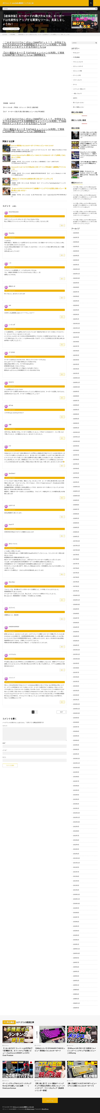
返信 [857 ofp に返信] (62, 417)
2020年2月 (76, 423)
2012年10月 (76, 822)
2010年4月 (76, 930)
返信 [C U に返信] (62, 465)
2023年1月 (76, 264)
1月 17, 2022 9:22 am (10, 237)
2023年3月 (76, 255)
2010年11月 (76, 899)
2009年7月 (76, 962)
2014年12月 (76, 704)
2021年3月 (76, 364)
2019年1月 (76, 482)
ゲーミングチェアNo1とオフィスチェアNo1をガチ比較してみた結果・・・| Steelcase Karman (17, 1085)
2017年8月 (76, 559)
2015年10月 (76, 659)
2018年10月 (76, 495)
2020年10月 (76, 387)
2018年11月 (76, 491)
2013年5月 (76, 790)
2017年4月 (76, 577)
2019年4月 (76, 468)
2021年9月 (76, 337)
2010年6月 (76, 921)
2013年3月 (76, 799)
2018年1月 (76, 536)
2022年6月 (76, 296)
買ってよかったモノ (78, 102)
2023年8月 (76, 233)
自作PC (75, 98)
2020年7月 (76, 400)
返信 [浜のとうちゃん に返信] (62, 574)
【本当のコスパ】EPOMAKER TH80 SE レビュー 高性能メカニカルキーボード (50, 1049)
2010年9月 (76, 908)
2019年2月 (76, 477)
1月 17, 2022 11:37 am (10, 356)
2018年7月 (76, 509)
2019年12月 (76, 432)
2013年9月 (76, 772)
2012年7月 (76, 835)
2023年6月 (76, 242)
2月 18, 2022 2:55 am (10, 586)
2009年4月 (76, 976)
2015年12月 (76, 649)
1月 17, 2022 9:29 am (10, 267)
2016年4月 (76, 631)
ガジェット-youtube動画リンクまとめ (23, 1107)
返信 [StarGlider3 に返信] (62, 497)
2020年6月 (76, 405)
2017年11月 (76, 545)
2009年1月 (76, 985)
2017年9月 (76, 554)
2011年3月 (76, 885)
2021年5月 (76, 355)
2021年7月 (76, 346)
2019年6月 (76, 459)
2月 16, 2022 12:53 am (10, 548)
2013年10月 (76, 767)
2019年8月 (76, 450)
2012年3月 (76, 849)
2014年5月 (76, 736)
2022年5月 (76, 301)
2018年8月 (76, 504)
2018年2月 (76, 532)
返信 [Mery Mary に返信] (62, 600)
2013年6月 (76, 785)
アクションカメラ (78, 61)
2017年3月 (76, 582)
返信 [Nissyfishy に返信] (62, 255)
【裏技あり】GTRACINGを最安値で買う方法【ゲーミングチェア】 (32, 179)
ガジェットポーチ (78, 66)
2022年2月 (76, 314)
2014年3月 (76, 745)
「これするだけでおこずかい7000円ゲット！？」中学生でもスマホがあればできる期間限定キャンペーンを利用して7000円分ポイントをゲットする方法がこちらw (34, 45)
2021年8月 (76, 341)
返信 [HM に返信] (62, 317)
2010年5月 (76, 926)
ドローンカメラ (77, 80)
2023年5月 (76, 246)
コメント (5, 725)
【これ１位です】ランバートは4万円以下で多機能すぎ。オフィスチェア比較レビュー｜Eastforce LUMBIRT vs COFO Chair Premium (88, 145)
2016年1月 (76, 645)
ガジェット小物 (77, 71)
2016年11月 (76, 600)
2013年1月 (76, 808)
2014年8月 (76, 722)
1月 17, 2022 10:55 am (10, 310)
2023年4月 (76, 251)
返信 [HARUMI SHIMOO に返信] (62, 646)
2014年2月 (76, 749)
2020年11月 (76, 382)
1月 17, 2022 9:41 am (10, 290)
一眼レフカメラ (77, 93)
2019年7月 (76, 455)
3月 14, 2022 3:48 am (10, 631)
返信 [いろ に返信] (62, 278)
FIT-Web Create (29, 1109)
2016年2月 (76, 640)
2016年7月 (76, 618)
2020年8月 (76, 396)
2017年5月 (76, 572)
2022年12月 (76, 269)
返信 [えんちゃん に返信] (62, 619)
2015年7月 (76, 672)
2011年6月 (76, 876)
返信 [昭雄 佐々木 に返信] (62, 297)
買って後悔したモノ (78, 107)
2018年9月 (76, 500)
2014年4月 (76, 740)
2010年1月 (76, 944)
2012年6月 (76, 840)
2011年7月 (76, 872)
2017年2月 (76, 586)
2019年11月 (76, 437)
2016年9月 (76, 609)
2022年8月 (76, 287)
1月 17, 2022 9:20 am (10, 216)
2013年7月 (76, 781)
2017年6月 (76, 568)
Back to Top (50, 1100)
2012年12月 (76, 813)
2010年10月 (76, 903)
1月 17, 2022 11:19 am (10, 329)
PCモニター (76, 52)
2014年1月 (76, 754)
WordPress (45, 1109)
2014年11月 (76, 708)
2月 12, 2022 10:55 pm (10, 529)
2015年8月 (76, 668)
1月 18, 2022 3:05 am (10, 450)
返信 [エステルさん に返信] (62, 670)
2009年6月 (76, 967)
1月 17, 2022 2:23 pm (10, 429)
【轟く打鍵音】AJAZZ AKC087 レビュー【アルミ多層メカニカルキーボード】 (82, 1084)
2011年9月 (76, 867)
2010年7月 (76, 917)
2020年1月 (76, 427)
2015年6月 (76, 677)
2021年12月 (76, 323)
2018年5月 (76, 518)
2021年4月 (76, 359)
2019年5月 (76, 464)
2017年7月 (76, 563)
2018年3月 (76, 527)
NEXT (61, 712)
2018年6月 (76, 514)
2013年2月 (76, 804)
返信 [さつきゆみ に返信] (62, 374)
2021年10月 (76, 332)
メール (5, 750)
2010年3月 (76, 935)
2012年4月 (76, 844)
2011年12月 (76, 858)
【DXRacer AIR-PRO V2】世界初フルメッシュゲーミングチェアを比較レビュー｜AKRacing (81, 1050)
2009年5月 (76, 971)
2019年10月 (76, 441)
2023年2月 (76, 260)
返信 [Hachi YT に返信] (62, 536)
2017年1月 (76, 591)
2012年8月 (76, 831)
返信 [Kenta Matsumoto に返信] (62, 225)
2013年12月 (76, 758)
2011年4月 (76, 881)
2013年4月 (76, 794)
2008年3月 (76, 998)
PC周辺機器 (15, 28)
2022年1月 (76, 319)
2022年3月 (76, 310)
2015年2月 (76, 695)
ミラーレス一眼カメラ (79, 89)
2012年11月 (76, 817)
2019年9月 (76, 446)
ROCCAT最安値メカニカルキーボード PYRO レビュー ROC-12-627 (32, 145)
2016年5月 (76, 627)
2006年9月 (76, 1007)
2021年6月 (76, 350)
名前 (4, 743)
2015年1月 (76, 699)
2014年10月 (76, 713)
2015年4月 (76, 686)
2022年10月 (76, 278)
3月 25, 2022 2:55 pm (10, 682)
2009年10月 (76, 953)
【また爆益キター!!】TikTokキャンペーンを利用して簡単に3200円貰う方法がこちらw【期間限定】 (33, 54)
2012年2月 (76, 853)
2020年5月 (76, 409)
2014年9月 (76, 717)
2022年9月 (76, 282)
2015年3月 (76, 690)
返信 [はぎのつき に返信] (62, 517)
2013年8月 (76, 776)
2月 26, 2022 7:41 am (10, 612)
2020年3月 (76, 418)
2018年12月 (76, 486)
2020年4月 (76, 414)
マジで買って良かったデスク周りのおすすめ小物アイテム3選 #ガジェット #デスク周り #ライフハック (85, 188)
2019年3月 (76, 473)
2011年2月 (76, 890)
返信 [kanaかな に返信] (62, 397)
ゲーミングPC (77, 75)
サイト (4, 757)
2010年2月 (76, 939)
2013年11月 (76, 763)
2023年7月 (76, 237)
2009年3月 (76, 980)
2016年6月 (76, 622)
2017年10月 (76, 550)
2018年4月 (76, 523)
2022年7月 (76, 292)
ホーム (75, 84)
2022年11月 (76, 273)
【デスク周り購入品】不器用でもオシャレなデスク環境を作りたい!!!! (88, 163)
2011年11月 (76, 862)
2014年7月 (76, 727)
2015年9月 (76, 663)
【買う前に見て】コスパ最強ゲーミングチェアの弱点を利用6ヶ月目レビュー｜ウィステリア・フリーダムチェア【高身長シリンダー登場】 (50, 1086)
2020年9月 (76, 391)
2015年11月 (76, 654)
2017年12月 (76, 541)
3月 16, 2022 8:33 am (10, 658)
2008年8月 (76, 989)
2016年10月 (76, 604)
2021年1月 (76, 373)
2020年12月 (76, 378)
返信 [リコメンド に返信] (62, 702)
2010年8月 (76, 912)
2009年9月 (76, 958)
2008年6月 (76, 994)
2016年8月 (76, 613)
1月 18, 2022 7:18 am (10, 478)
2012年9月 (76, 826)
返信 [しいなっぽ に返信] (62, 344)
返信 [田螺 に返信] (62, 438)
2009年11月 (76, 949)
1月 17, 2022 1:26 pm (10, 386)
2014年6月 (76, 731)
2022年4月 (76, 305)
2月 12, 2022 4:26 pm (10, 510)
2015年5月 (76, 681)
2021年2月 (76, 369)
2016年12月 (76, 595)
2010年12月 (76, 894)
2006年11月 (76, 1003)
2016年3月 (76, 636)
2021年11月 (76, 328)
